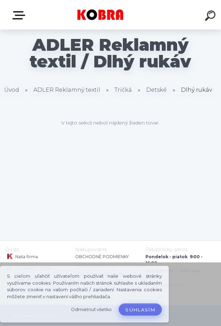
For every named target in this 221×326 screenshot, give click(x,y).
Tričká (124, 90)
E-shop (20, 15)
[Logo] (100, 14)
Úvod (11, 90)
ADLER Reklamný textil (66, 90)
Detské (157, 90)
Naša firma (21, 256)
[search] (211, 17)
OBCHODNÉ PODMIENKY (102, 256)
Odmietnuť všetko (91, 309)
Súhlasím (140, 309)
